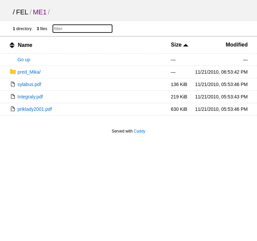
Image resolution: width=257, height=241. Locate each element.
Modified (237, 45)
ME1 (40, 12)
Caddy (140, 131)
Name (25, 45)
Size (179, 45)
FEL (22, 12)
